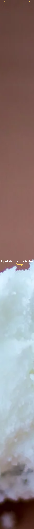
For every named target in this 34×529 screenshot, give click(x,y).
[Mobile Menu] (30, 1)
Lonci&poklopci (5, 1)
